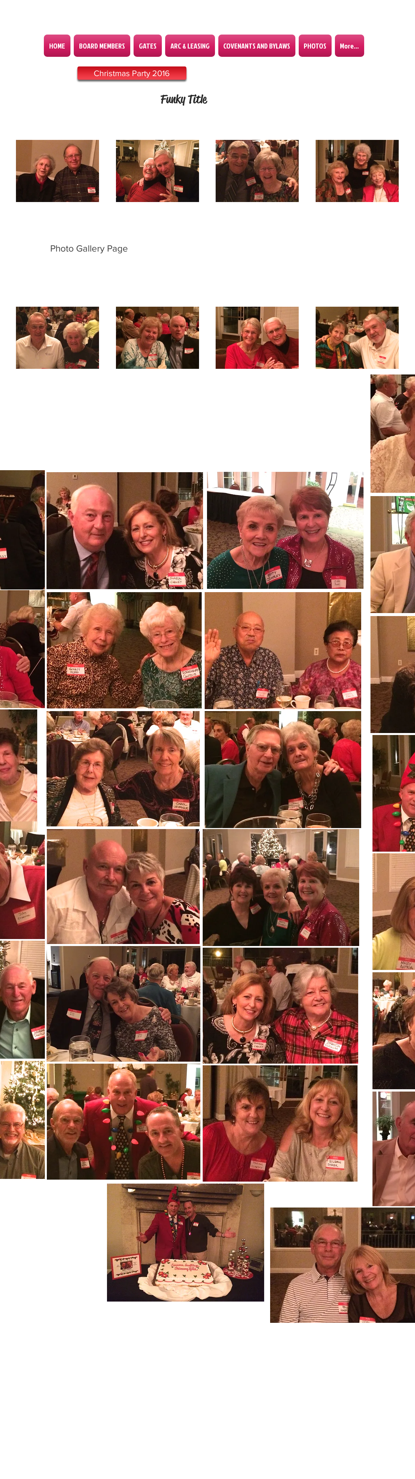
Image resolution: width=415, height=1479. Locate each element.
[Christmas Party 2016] (131, 73)
